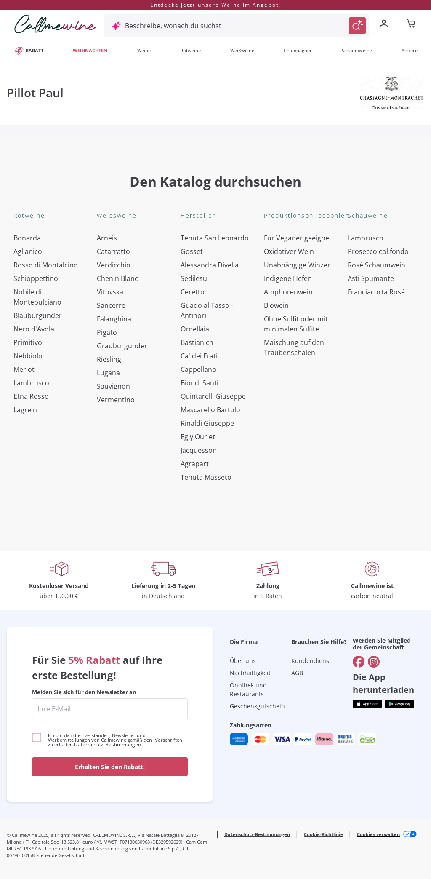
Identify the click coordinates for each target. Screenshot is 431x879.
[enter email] (110, 708)
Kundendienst (311, 661)
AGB (297, 673)
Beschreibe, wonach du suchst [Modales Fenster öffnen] (173, 25)
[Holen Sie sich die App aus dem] (367, 704)
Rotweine (190, 50)
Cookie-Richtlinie (323, 834)
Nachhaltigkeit (250, 673)
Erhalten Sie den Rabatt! (110, 767)
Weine (144, 50)
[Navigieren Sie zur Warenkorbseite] (55, 24)
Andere (410, 50)
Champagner (298, 50)
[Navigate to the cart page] (411, 24)
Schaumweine (357, 50)
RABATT (28, 50)
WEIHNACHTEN (90, 50)
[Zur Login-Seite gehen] (385, 24)
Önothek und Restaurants (248, 689)
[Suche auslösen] (357, 25)
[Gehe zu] (358, 662)
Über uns (243, 661)
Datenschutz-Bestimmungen (107, 744)
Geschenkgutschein (257, 706)
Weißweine (242, 50)
